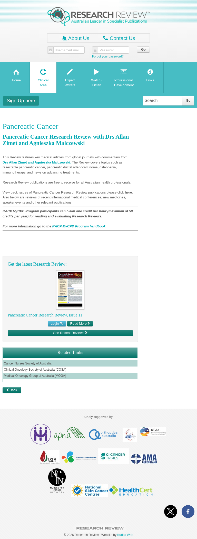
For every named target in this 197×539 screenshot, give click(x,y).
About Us (75, 38)
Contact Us (119, 38)
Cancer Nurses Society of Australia (27, 363)
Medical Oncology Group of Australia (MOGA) (35, 376)
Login (57, 323)
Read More (80, 323)
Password (107, 50)
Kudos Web (125, 535)
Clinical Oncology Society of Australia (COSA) (35, 369)
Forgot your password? (108, 56)
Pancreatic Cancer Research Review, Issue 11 (45, 315)
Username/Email (67, 50)
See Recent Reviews (70, 333)
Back (11, 390)
